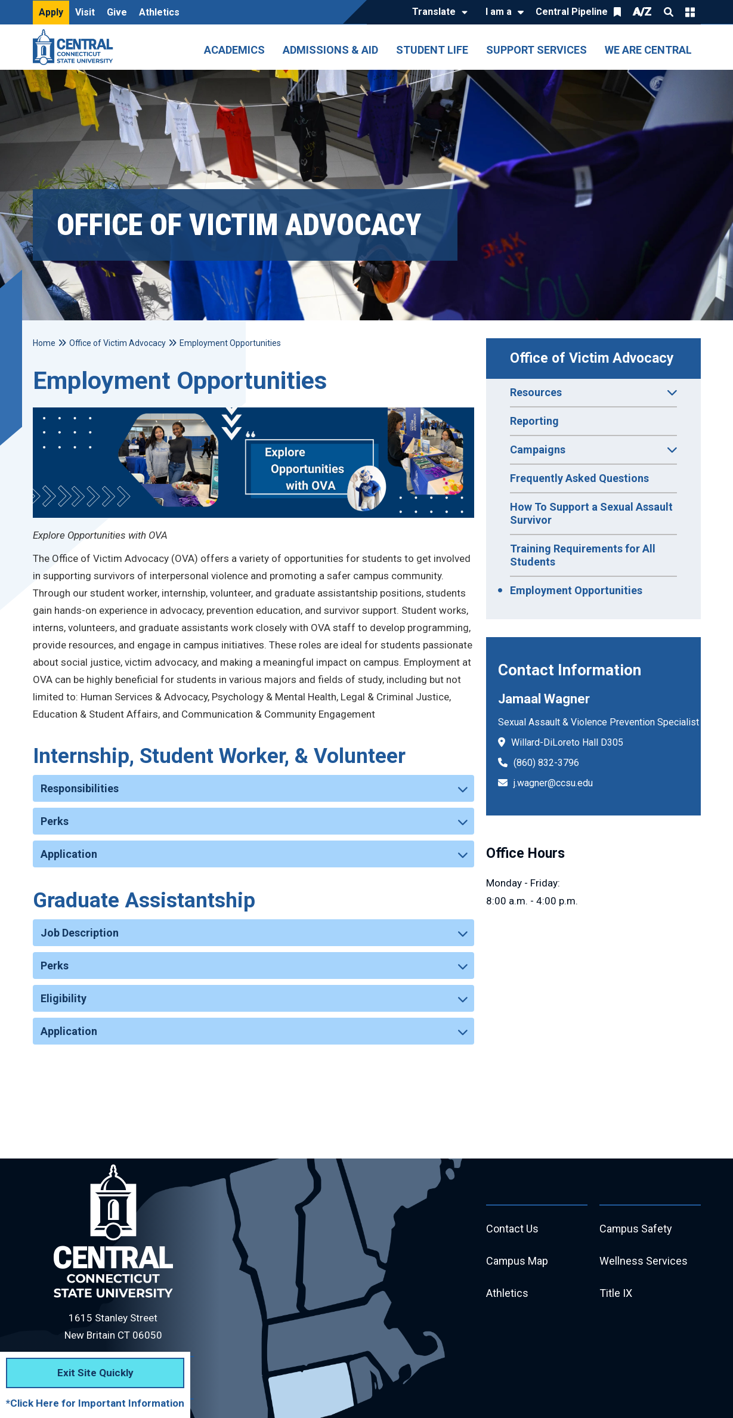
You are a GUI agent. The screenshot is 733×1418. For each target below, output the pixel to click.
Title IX (615, 1293)
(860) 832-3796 (546, 762)
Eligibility (63, 998)
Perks (55, 821)
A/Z (642, 11)
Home (44, 343)
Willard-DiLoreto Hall (554, 742)
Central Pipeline (572, 11)
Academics (234, 50)
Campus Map (517, 1261)
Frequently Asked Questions (579, 478)
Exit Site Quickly (95, 1373)
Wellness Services (643, 1261)
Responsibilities (80, 788)
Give (117, 12)
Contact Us (512, 1229)
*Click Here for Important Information (95, 1403)
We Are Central (648, 50)
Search (668, 12)
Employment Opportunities (576, 590)
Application (69, 854)
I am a (498, 11)
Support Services (536, 50)
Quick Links (690, 12)
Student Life (432, 50)
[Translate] (437, 12)
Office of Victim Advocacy (592, 358)
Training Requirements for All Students (582, 555)
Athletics (159, 12)
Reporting (534, 421)
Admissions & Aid (330, 50)
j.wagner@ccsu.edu (553, 783)
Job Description (80, 932)
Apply (51, 12)
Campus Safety (636, 1229)
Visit (85, 12)
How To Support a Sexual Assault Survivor (591, 513)
